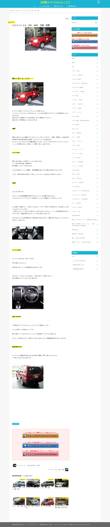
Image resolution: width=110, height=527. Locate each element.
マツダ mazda (75, 186)
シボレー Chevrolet (77, 104)
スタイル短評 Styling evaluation (80, 120)
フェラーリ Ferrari (77, 153)
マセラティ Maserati (77, 182)
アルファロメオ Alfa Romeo (79, 83)
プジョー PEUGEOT (78, 161)
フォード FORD (76, 157)
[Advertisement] (40, 63)
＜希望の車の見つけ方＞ (58, 6)
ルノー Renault (76, 203)
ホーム (34, 6)
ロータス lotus (76, 211)
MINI (73, 62)
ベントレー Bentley (77, 166)
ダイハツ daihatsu (76, 133)
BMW (73, 58)
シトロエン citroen (77, 99)
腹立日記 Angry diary (78, 233)
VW (73, 66)
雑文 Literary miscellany (78, 238)
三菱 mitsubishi (76, 215)
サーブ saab (75, 95)
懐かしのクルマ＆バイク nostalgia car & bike (84, 219)
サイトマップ (58, 524)
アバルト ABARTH (77, 75)
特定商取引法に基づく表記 (46, 524)
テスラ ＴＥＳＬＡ (77, 141)
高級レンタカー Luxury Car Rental (81, 242)
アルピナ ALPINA (76, 79)
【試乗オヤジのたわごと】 (55, 2)
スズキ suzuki (75, 116)
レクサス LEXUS (77, 207)
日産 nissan (16, 423)
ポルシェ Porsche (76, 178)
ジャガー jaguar (76, 108)
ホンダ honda (75, 170)
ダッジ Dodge (76, 137)
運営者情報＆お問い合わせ (18, 524)
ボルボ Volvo (75, 174)
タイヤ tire (75, 128)
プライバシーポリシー (32, 524)
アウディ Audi (75, 71)
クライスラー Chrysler (78, 91)
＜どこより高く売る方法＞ (44, 6)
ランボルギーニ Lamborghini (80, 199)
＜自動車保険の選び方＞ (72, 6)
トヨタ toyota (76, 145)
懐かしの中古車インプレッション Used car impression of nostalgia (83, 224)
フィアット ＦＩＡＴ (78, 149)
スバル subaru (75, 124)
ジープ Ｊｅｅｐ (76, 112)
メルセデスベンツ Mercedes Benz (81, 190)
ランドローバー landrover (79, 195)
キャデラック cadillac (77, 87)
